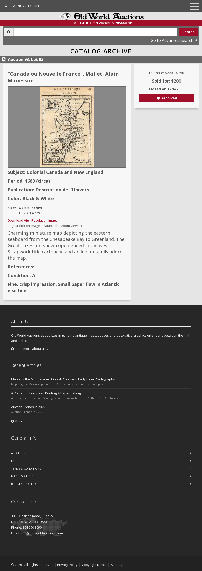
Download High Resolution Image (33, 220)
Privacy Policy (67, 564)
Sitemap (117, 564)
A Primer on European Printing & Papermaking (46, 393)
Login (33, 6)
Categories (13, 6)
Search (188, 31)
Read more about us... (29, 348)
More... (18, 421)
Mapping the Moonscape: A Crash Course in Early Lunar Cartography (63, 379)
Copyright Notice (94, 564)
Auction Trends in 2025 (28, 407)
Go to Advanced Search (174, 40)
